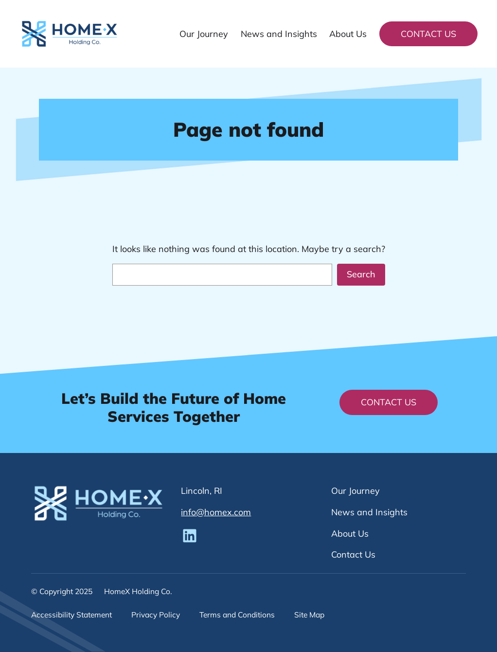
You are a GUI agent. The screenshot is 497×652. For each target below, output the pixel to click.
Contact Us (428, 33)
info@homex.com (216, 512)
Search (361, 274)
